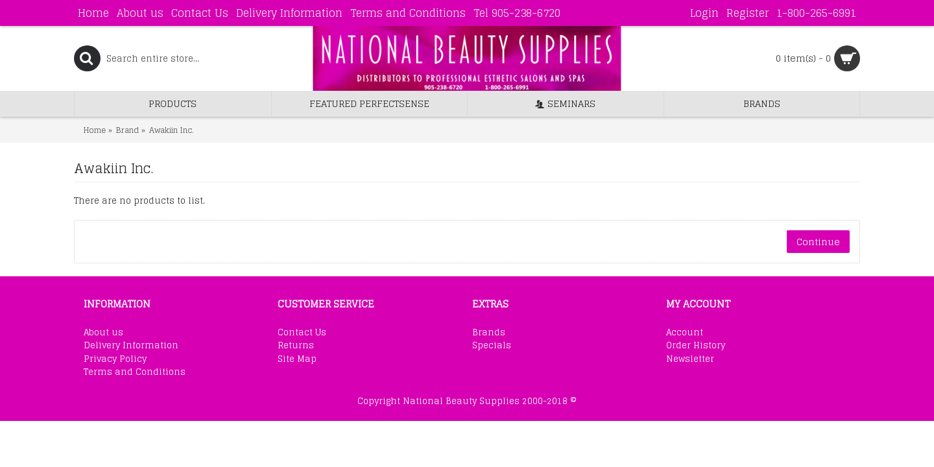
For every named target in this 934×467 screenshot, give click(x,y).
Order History (695, 346)
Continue (818, 242)
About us (103, 333)
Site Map (297, 359)
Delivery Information (131, 346)
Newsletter (690, 359)
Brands (488, 333)
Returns (296, 346)
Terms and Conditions (135, 372)
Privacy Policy (115, 359)
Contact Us (302, 333)
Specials (491, 346)
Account (684, 333)
